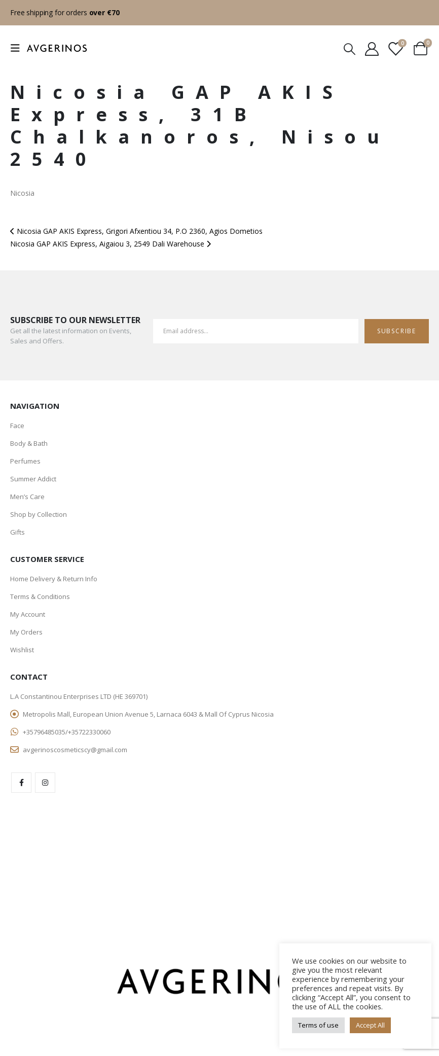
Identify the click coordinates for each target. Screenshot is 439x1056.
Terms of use (318, 1025)
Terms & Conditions (40, 596)
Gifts (17, 532)
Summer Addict (33, 478)
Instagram (45, 782)
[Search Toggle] (349, 48)
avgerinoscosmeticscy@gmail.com (75, 749)
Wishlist (22, 649)
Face (17, 425)
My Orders (26, 632)
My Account (27, 614)
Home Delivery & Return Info (53, 578)
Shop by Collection (38, 514)
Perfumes (25, 461)
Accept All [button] (370, 1025)
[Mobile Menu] (18, 48)
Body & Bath (29, 443)
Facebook (21, 782)
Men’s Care (27, 496)
